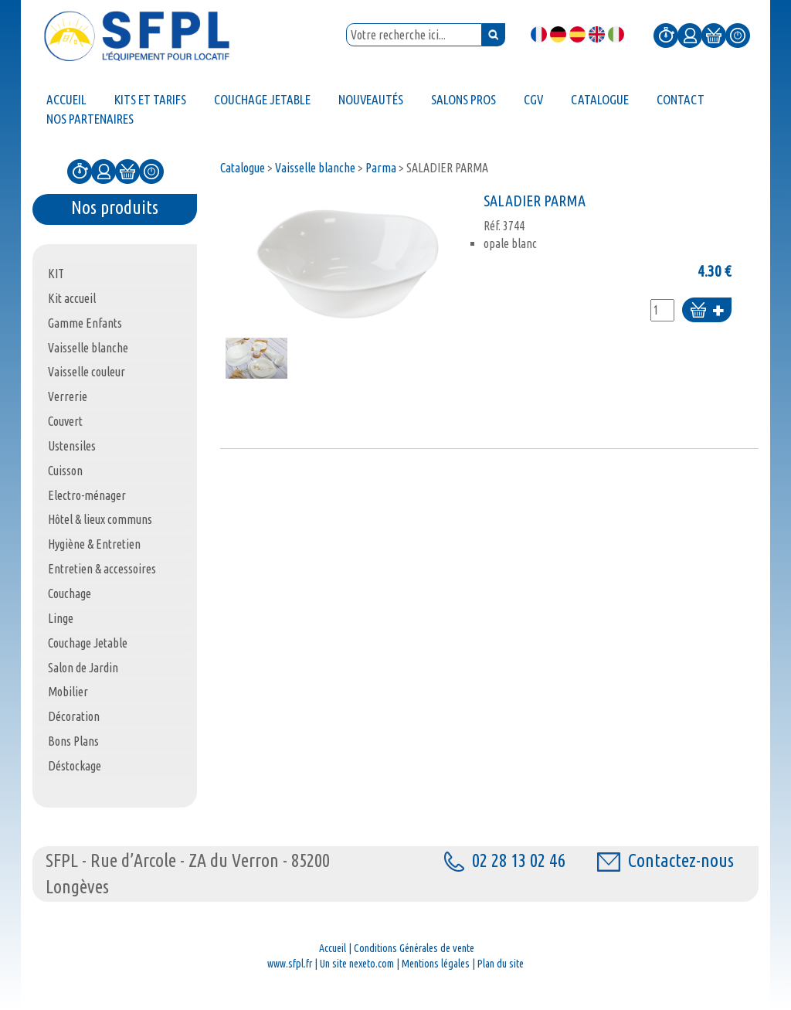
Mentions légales (436, 963)
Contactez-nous (665, 860)
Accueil (332, 948)
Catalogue (242, 168)
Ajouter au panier (707, 311)
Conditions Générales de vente (414, 948)
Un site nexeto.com (357, 963)
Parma (380, 168)
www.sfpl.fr (289, 963)
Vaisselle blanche (315, 168)
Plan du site (500, 963)
